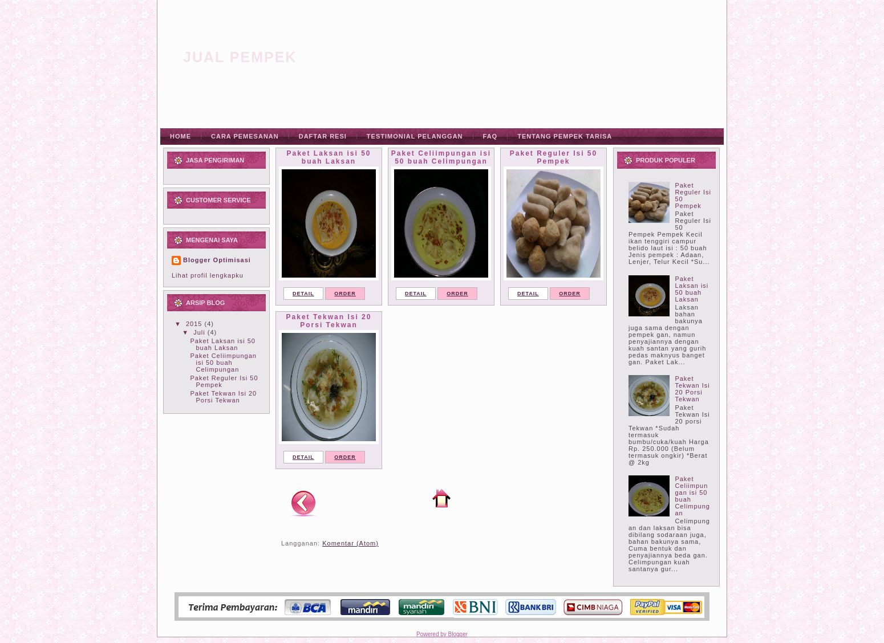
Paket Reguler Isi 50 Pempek (553, 157)
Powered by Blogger (442, 634)
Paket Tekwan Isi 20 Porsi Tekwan (223, 397)
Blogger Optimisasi (217, 260)
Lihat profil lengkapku (208, 275)
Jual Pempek (240, 57)
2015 (195, 323)
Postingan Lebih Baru (303, 502)
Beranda (441, 498)
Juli (200, 332)
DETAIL (303, 293)
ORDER (345, 293)
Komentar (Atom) (350, 543)
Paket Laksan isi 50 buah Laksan (222, 344)
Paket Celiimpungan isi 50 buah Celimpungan (223, 362)
